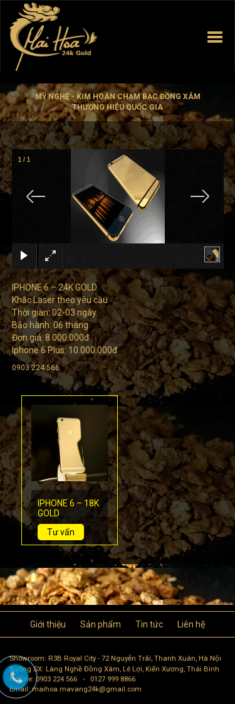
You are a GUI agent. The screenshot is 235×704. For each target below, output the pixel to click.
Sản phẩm (100, 624)
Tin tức (149, 624)
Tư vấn (61, 532)
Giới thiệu (48, 624)
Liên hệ (191, 624)
